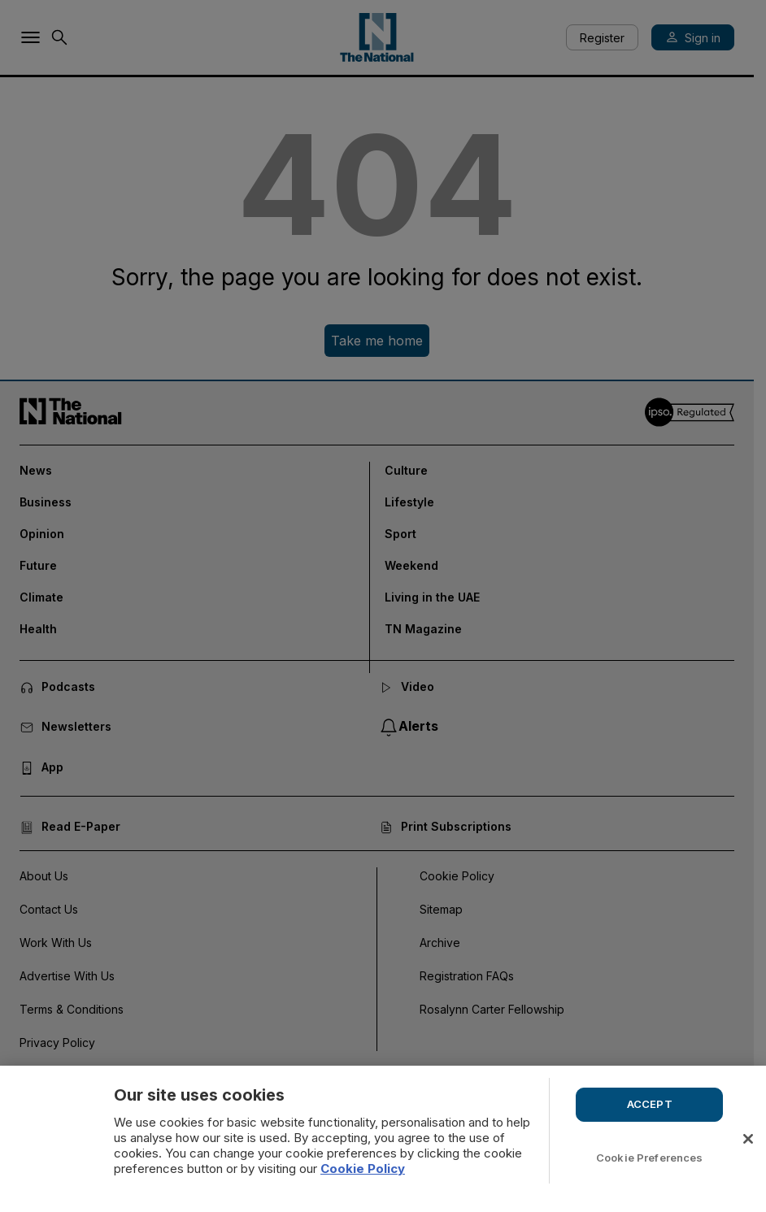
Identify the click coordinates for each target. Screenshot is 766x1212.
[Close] (748, 1139)
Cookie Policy (362, 1168)
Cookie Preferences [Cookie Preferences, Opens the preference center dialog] (649, 1157)
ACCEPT (649, 1103)
